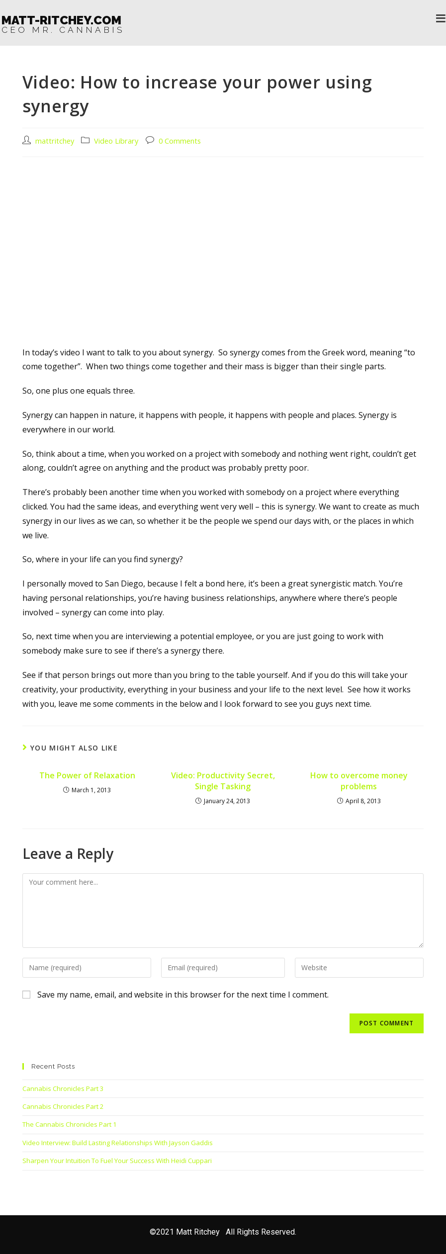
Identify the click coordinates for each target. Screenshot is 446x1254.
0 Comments (180, 141)
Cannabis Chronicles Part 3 (62, 1088)
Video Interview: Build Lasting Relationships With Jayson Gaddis (117, 1142)
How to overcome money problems (359, 781)
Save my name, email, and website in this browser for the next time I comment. (183, 994)
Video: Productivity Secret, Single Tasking (223, 781)
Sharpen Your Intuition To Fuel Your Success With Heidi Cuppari (117, 1160)
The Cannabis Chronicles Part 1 (69, 1124)
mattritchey (54, 141)
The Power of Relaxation (87, 775)
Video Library (116, 141)
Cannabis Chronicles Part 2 (62, 1106)
